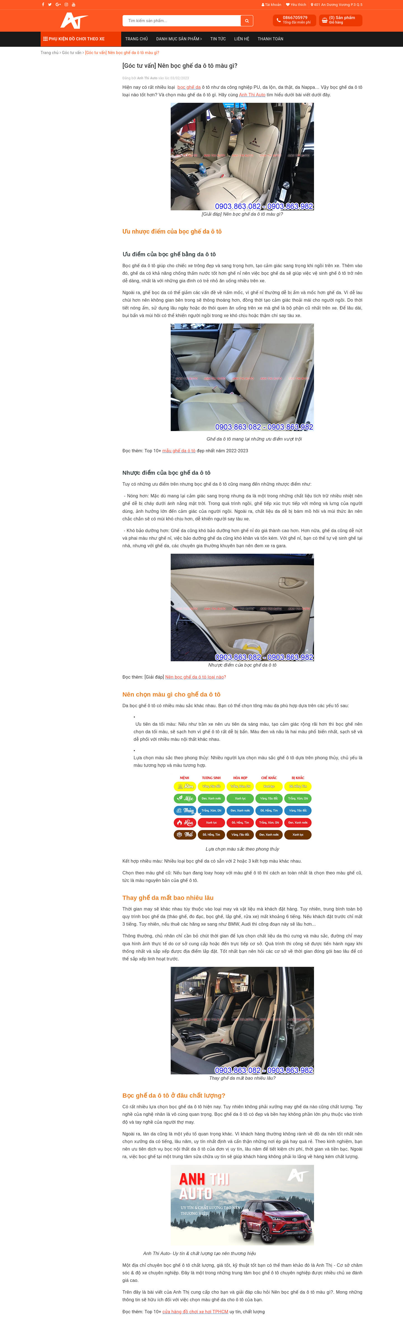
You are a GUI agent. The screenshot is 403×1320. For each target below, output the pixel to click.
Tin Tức (218, 39)
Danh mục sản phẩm (179, 39)
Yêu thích (296, 5)
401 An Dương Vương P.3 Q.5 (336, 5)
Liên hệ (241, 39)
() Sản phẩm (342, 20)
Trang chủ (136, 39)
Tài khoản (272, 5)
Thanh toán (270, 39)
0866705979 (295, 17)
